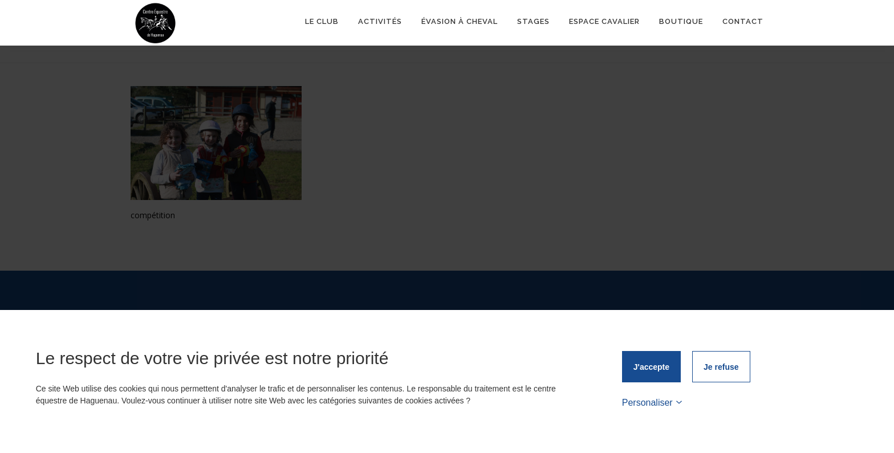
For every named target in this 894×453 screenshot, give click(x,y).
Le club (322, 22)
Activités (380, 22)
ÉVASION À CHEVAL (459, 22)
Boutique (681, 22)
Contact (742, 22)
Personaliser (652, 402)
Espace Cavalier (604, 22)
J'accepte (651, 367)
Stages (533, 22)
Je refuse (721, 367)
